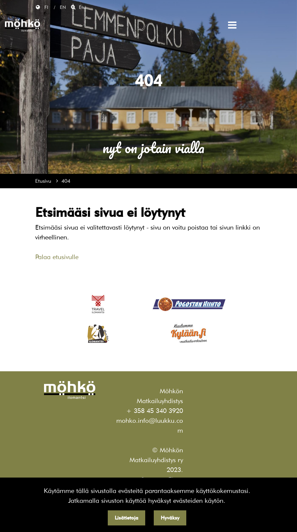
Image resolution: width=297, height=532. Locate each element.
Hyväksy (170, 518)
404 (65, 181)
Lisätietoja (126, 518)
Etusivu (44, 181)
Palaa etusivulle (57, 257)
